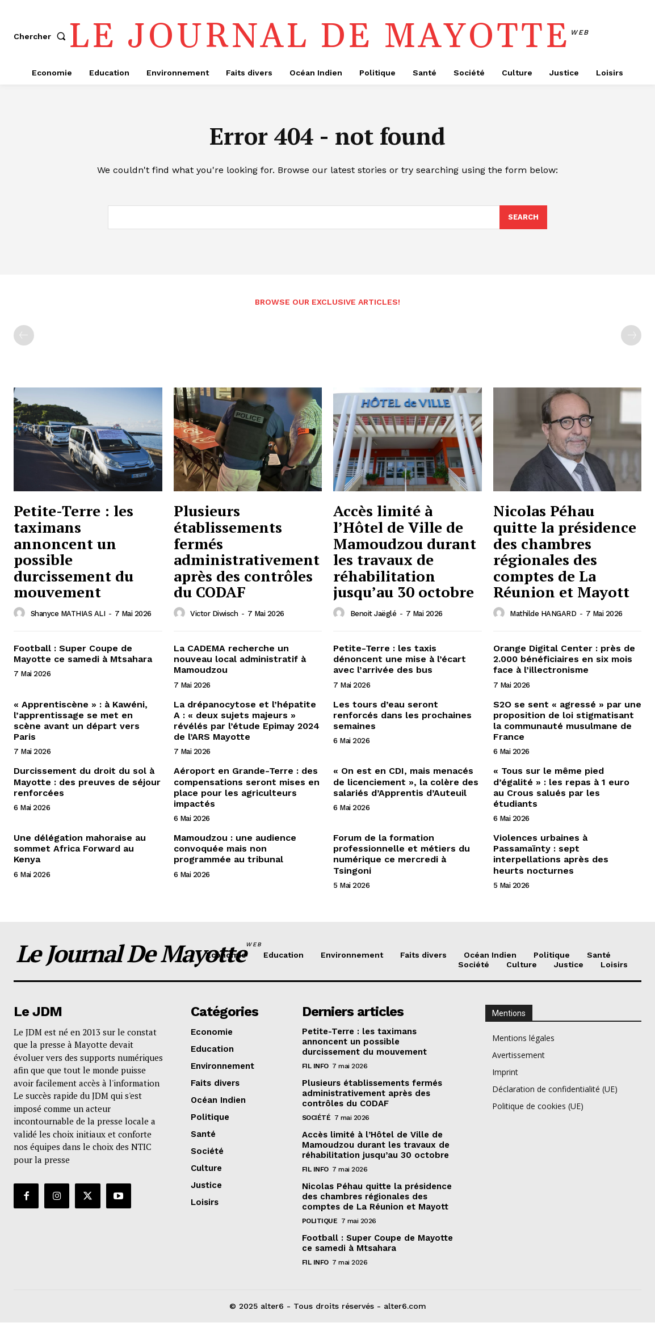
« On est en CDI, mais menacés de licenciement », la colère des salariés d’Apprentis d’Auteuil (405, 782)
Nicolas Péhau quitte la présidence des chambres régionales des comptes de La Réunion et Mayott (564, 552)
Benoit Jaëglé (373, 614)
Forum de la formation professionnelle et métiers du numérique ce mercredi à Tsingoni (401, 855)
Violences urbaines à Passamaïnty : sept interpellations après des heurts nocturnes (550, 855)
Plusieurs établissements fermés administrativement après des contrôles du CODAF (247, 552)
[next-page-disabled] (631, 336)
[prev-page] (24, 336)
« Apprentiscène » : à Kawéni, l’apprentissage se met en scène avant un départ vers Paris (81, 721)
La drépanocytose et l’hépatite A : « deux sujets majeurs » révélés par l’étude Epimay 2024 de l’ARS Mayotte (247, 721)
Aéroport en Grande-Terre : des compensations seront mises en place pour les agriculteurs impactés (247, 788)
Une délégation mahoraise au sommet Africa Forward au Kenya (80, 849)
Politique (320, 1222)
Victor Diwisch (214, 614)
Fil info (315, 1067)
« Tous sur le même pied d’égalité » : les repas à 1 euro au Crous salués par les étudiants (561, 788)
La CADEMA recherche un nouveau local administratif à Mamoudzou (240, 659)
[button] (42, 36)
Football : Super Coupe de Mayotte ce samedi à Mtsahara (83, 654)
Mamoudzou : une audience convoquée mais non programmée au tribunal (235, 849)
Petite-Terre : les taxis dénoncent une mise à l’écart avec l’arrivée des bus (399, 659)
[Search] (523, 218)
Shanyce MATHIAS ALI (68, 614)
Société (316, 1119)
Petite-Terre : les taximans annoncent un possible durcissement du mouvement (73, 552)
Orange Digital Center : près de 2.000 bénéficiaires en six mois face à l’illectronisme (564, 659)
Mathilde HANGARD (543, 614)
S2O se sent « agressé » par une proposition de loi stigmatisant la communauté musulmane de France (567, 721)
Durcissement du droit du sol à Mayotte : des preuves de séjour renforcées (87, 782)
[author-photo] (21, 614)
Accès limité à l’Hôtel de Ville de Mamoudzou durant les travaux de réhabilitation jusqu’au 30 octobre (404, 552)
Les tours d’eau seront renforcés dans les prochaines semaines (402, 716)
